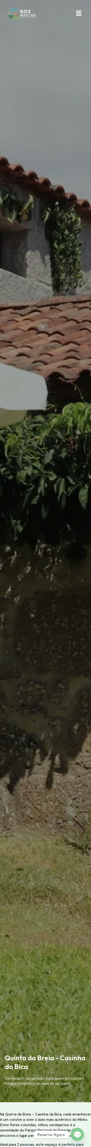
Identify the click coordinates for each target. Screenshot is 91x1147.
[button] (79, 13)
